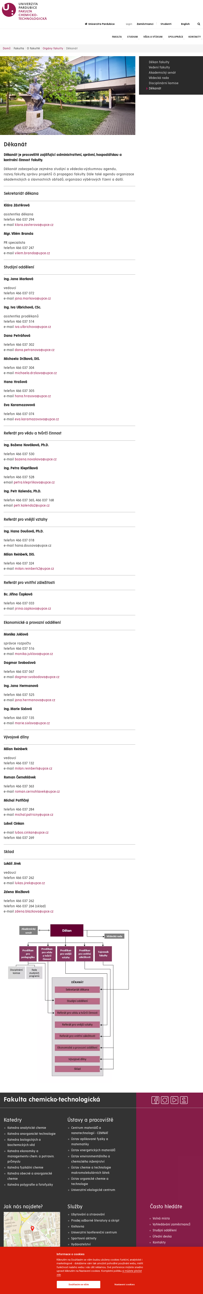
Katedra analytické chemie (26, 1128)
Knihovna (77, 1226)
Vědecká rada (159, 78)
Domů (7, 48)
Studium (132, 36)
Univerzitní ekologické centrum (93, 1190)
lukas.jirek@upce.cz (30, 883)
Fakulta (117, 36)
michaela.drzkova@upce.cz (36, 373)
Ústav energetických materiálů (93, 1150)
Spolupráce (175, 36)
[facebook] (155, 1100)
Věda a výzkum (153, 36)
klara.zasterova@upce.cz (34, 225)
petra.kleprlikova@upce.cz (34, 482)
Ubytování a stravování (88, 1214)
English (185, 24)
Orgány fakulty (53, 48)
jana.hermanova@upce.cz (35, 700)
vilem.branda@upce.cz (32, 253)
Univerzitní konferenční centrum (94, 1232)
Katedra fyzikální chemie (25, 1167)
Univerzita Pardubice (100, 23)
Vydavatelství (81, 1244)
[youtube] (174, 1100)
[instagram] (165, 1100)
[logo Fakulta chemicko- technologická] (24, 11)
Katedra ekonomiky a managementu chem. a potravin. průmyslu (30, 1156)
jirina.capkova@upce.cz (33, 609)
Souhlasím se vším (79, 1284)
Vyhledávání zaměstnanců (171, 1224)
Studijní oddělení (165, 1230)
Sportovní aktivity (83, 1238)
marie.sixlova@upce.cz (32, 723)
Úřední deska (162, 1236)
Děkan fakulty (159, 62)
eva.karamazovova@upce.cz (37, 419)
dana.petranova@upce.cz (35, 350)
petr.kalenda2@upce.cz (32, 505)
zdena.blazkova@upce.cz (34, 911)
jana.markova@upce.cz (33, 298)
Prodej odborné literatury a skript (95, 1220)
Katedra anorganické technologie (31, 1133)
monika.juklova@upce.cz (34, 654)
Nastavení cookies (124, 1284)
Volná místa (161, 1218)
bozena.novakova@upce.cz (36, 459)
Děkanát (155, 88)
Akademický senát (162, 72)
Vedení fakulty (159, 67)
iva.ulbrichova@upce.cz (33, 327)
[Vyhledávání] (199, 24)
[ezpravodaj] (184, 1100)
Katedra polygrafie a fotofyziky (30, 1184)
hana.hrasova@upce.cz (33, 396)
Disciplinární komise (163, 83)
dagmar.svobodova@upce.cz (37, 677)
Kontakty (194, 36)
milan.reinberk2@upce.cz (34, 569)
